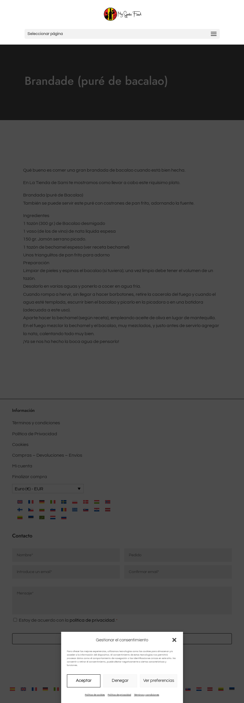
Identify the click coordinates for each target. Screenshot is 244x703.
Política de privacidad (119, 694)
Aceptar (84, 680)
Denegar (120, 680)
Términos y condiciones (146, 694)
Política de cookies (95, 694)
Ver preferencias (158, 680)
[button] (174, 640)
